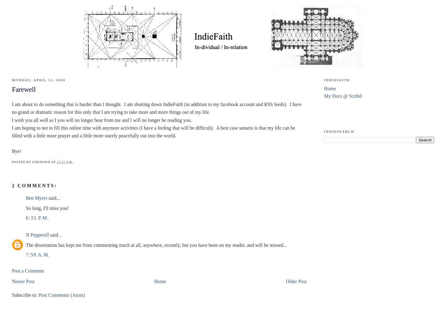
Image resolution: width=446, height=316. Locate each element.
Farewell (24, 89)
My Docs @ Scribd (343, 96)
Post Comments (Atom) (62, 295)
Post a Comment (28, 271)
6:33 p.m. (37, 217)
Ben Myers (36, 198)
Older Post (296, 281)
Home (160, 281)
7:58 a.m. (38, 254)
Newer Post (23, 281)
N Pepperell (37, 235)
